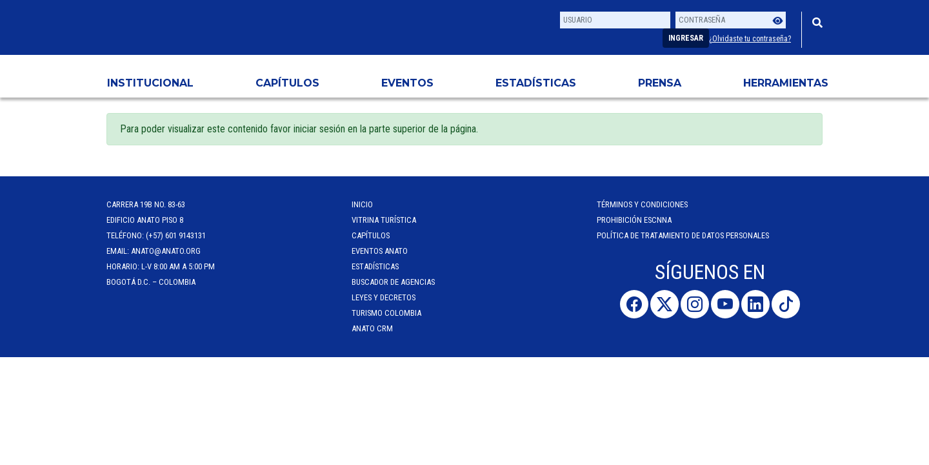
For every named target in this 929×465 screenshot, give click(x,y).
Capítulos (287, 83)
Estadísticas (535, 83)
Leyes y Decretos (383, 297)
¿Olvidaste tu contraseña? (750, 38)
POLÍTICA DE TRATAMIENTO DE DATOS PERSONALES (683, 235)
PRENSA (659, 83)
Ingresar (685, 38)
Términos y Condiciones (642, 204)
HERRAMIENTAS (785, 83)
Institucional (150, 83)
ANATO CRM (372, 328)
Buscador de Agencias (393, 282)
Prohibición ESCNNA (634, 220)
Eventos (407, 83)
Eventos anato (380, 251)
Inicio (362, 204)
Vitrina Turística (384, 220)
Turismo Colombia (386, 313)
